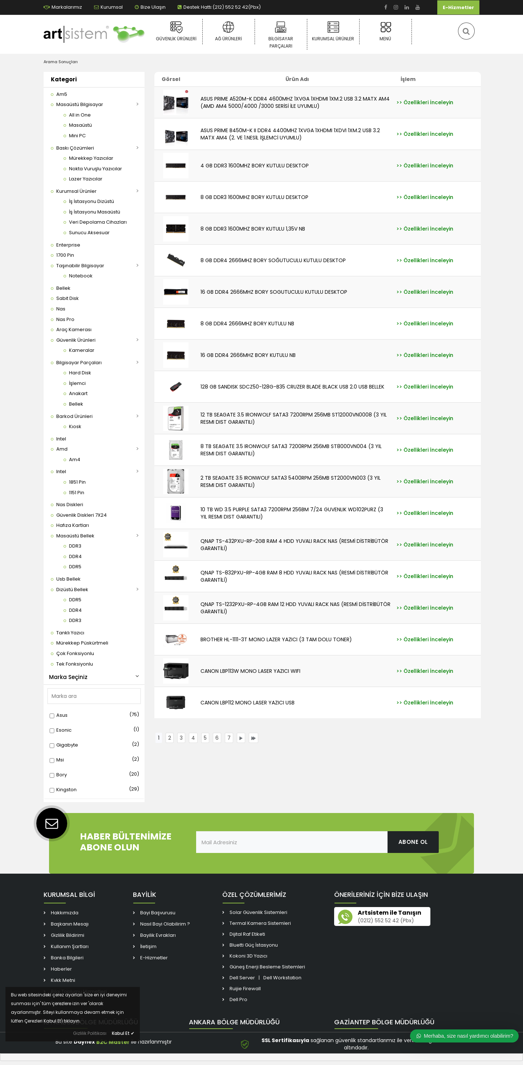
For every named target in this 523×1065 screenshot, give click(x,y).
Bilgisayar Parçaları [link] (281, 35)
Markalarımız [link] (63, 7)
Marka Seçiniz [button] (94, 677)
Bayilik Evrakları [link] (158, 935)
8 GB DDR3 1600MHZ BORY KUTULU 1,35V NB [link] (252, 228)
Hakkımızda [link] (64, 912)
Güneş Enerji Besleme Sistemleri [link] (267, 966)
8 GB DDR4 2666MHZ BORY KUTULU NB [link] (247, 323)
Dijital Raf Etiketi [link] (247, 934)
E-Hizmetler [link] (458, 7)
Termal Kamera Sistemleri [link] (260, 923)
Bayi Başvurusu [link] (157, 912)
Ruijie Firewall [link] (245, 988)
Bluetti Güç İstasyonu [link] (254, 945)
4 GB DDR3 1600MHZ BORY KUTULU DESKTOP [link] (254, 165)
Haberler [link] (61, 969)
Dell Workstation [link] (282, 977)
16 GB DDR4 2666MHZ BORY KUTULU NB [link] (248, 355)
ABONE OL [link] (413, 842)
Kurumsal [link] (108, 7)
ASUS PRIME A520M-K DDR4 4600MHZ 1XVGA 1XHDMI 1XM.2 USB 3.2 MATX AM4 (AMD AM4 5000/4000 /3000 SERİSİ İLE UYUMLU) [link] (295, 102)
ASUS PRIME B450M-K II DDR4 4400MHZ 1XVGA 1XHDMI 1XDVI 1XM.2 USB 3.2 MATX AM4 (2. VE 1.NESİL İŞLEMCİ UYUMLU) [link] (290, 134)
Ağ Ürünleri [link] (228, 31)
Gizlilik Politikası (89, 1033)
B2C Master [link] (113, 1042)
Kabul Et (123, 1033)
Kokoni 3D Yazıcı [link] (248, 955)
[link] (385, 7)
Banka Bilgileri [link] (67, 957)
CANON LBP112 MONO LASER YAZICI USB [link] (247, 702)
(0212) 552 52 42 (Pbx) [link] (386, 920)
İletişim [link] (148, 946)
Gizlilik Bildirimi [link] (67, 935)
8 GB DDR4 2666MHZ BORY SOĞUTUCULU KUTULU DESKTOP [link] (273, 260)
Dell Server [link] (242, 977)
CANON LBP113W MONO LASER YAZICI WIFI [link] (250, 671)
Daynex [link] (84, 1042)
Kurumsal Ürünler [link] (333, 31)
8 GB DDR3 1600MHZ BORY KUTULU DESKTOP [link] (254, 197)
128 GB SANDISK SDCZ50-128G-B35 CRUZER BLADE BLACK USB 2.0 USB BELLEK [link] (292, 386)
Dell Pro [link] (238, 999)
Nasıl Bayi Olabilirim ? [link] (165, 923)
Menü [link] (385, 31)
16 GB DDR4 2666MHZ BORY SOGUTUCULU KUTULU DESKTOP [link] (273, 292)
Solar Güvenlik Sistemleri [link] (258, 912)
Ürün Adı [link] (297, 79)
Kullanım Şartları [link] (70, 946)
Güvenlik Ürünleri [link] (176, 31)
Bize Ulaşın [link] (150, 7)
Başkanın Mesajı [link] (70, 923)
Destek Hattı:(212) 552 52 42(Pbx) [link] (219, 7)
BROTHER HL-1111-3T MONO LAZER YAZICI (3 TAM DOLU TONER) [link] (276, 639)
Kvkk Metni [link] (63, 980)
